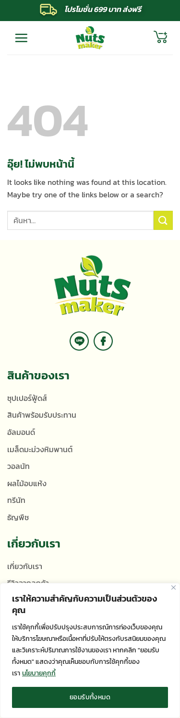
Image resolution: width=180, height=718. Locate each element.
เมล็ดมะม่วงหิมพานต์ (39, 449)
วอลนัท (18, 466)
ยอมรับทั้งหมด (90, 697)
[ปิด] (173, 587)
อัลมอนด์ (21, 432)
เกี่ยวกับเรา (24, 566)
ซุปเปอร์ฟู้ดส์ (27, 398)
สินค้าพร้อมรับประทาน (41, 415)
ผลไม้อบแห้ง (27, 483)
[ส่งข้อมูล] (163, 220)
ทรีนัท (16, 500)
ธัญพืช (18, 517)
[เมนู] (21, 37)
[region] (90, 650)
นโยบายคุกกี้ (39, 673)
